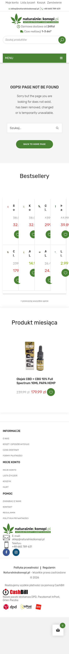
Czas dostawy (11, 450)
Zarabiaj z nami (12, 501)
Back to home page (34, 144)
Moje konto (12, 2)
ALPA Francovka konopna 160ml (30, 253)
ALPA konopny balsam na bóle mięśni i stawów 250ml (45, 253)
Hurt (6, 487)
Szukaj (62, 40)
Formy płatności (12, 455)
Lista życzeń (27, 2)
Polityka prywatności (16, 518)
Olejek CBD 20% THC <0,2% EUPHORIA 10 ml (45, 208)
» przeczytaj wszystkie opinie (35, 301)
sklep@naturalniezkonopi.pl (24, 9)
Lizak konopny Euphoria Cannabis (61, 253)
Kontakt (7, 507)
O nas (6, 438)
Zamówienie (54, 2)
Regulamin (9, 512)
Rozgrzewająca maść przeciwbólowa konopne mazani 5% (14, 208)
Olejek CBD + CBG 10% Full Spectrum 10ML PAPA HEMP (14, 253)
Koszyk (41, 2)
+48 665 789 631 (51, 9)
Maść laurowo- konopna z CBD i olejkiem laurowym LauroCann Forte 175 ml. (61, 208)
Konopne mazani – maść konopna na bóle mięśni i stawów (30, 208)
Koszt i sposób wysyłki (16, 444)
